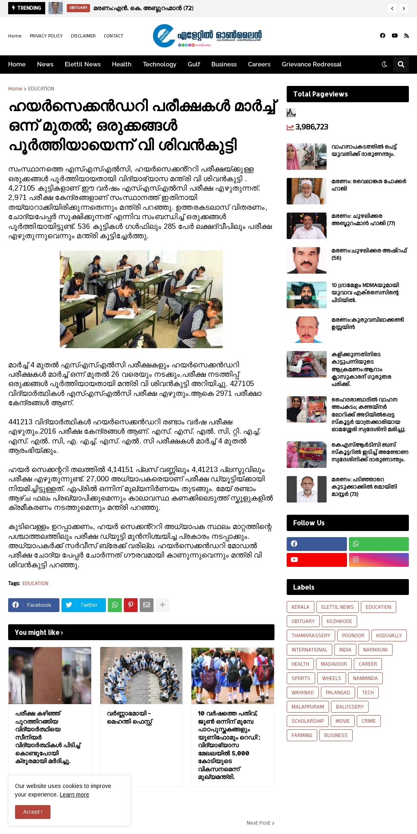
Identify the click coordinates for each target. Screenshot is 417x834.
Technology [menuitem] (159, 64)
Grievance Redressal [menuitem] (312, 64)
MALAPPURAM (308, 707)
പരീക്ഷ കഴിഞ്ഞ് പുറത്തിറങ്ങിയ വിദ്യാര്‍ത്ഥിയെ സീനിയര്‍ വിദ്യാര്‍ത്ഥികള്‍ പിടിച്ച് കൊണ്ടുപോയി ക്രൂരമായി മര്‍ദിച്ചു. (47, 737)
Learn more (74, 794)
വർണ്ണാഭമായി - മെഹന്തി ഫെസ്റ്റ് (129, 717)
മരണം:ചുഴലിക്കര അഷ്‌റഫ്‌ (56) (369, 254)
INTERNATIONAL (309, 650)
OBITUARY (303, 621)
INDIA (345, 650)
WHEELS (331, 678)
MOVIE (343, 721)
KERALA (300, 607)
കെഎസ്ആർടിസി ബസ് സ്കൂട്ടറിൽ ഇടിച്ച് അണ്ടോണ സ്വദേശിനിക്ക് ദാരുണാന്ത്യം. (369, 452)
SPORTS (301, 678)
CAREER (368, 664)
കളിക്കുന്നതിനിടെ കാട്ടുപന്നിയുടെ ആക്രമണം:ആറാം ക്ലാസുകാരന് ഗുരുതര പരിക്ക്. (361, 369)
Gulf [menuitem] (194, 64)
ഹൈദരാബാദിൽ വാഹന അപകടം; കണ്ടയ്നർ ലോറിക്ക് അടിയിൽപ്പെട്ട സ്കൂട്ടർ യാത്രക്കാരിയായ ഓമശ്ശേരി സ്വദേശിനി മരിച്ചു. (368, 414)
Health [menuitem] (122, 64)
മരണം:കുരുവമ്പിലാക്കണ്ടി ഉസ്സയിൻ (367, 323)
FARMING (302, 735)
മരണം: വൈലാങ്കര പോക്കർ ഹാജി (368, 185)
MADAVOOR (334, 664)
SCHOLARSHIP (308, 721)
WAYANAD (303, 692)
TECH (368, 692)
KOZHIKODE (339, 621)
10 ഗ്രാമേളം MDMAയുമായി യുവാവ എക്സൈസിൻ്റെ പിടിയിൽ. (365, 293)
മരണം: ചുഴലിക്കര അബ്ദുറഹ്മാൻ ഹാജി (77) (363, 220)
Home (15, 36)
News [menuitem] (45, 64)
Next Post (258, 823)
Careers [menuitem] (259, 64)
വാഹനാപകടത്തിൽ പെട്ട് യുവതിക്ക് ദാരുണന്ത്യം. (364, 150)
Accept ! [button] (32, 812)
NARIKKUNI (375, 650)
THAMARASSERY (311, 635)
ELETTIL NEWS (337, 607)
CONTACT (113, 36)
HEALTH (300, 664)
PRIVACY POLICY (46, 36)
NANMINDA (365, 678)
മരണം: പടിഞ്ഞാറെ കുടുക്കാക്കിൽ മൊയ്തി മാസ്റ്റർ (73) (364, 487)
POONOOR (353, 635)
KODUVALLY (389, 635)
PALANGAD (338, 692)
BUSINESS (336, 735)
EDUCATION (41, 89)
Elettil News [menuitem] (83, 64)
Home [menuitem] (17, 64)
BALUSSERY (350, 707)
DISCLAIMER (83, 36)
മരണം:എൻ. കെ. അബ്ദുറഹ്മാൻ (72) (143, 8)
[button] (392, 8)
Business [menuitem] (224, 64)
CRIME (369, 721)
